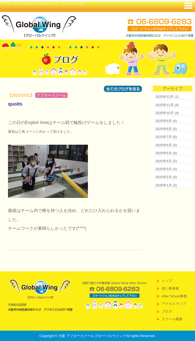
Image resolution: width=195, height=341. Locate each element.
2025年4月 (163, 161)
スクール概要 (172, 319)
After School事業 (174, 296)
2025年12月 (164, 97)
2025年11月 (164, 105)
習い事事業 (170, 288)
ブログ (167, 311)
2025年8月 (163, 129)
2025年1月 (163, 185)
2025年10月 (164, 113)
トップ (167, 281)
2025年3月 (163, 169)
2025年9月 (163, 121)
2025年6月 (163, 145)
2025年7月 (163, 137)
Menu (188, 5)
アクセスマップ (174, 304)
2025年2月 (163, 177)
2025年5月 (163, 153)
